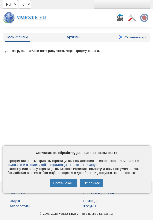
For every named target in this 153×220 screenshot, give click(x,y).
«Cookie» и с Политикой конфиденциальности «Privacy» (53, 165)
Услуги (14, 201)
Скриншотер (132, 37)
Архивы (73, 37)
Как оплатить (19, 206)
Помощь (90, 201)
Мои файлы (17, 37)
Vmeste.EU (31, 17)
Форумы (89, 206)
